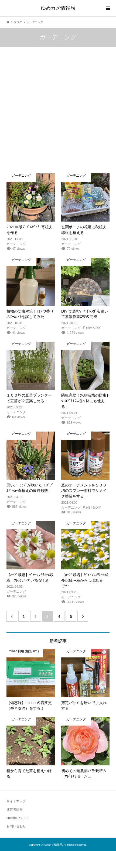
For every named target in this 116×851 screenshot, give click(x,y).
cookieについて (17, 818)
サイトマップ (16, 801)
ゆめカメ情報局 (58, 8)
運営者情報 (14, 809)
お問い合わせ (16, 826)
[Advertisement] (58, 113)
